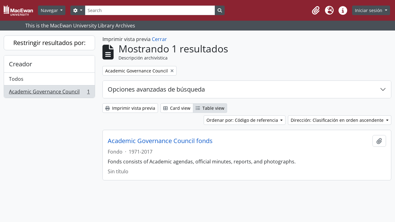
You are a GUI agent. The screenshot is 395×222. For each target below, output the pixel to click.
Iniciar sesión (369, 10)
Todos (16, 79)
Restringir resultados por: (49, 43)
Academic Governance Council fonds (160, 141)
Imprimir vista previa (130, 108)
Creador (20, 64)
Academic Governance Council (49, 93)
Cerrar (159, 39)
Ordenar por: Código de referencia (242, 120)
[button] (315, 10)
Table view (210, 108)
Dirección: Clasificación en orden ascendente (338, 120)
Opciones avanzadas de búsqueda (156, 89)
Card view (176, 108)
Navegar (50, 10)
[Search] (150, 10)
